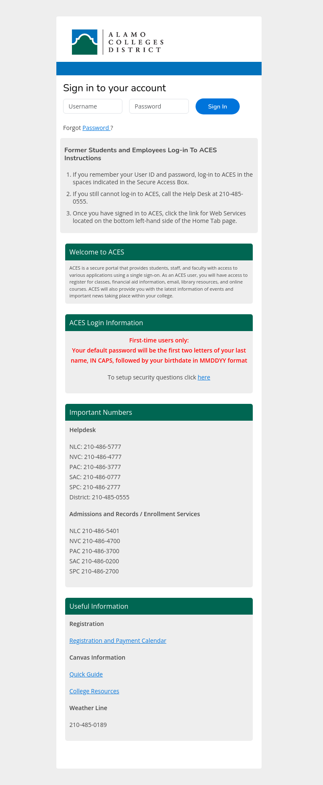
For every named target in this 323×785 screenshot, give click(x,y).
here (204, 377)
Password (96, 128)
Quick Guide (86, 674)
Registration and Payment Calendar (117, 640)
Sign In (217, 106)
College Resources (94, 691)
